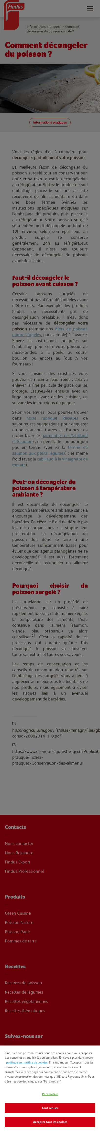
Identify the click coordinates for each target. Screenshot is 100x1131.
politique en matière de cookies (26, 1062)
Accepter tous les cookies (50, 1122)
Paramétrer (50, 1094)
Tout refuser (50, 1108)
